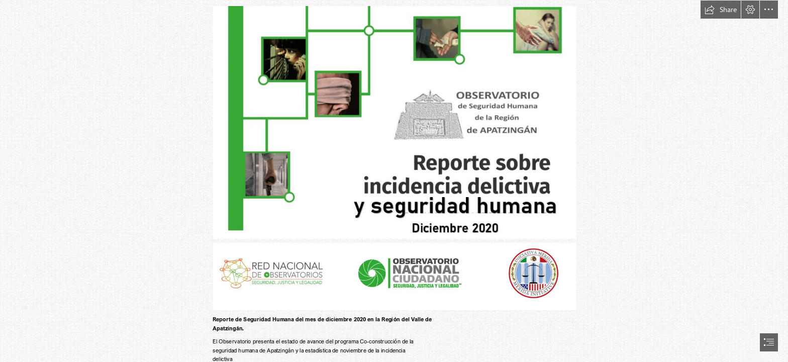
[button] (721, 10)
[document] (394, 181)
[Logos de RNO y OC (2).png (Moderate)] (394, 276)
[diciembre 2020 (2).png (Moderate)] (394, 122)
